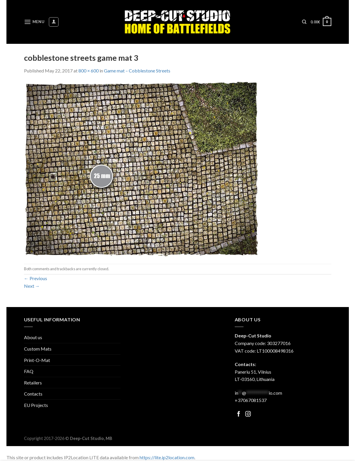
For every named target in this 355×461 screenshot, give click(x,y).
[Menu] (34, 22)
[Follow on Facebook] (238, 414)
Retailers (33, 382)
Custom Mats (38, 348)
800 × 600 (88, 70)
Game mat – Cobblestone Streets (137, 70)
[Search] (304, 21)
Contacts (33, 393)
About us (33, 337)
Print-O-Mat (37, 360)
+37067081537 (251, 400)
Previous (35, 278)
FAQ (28, 371)
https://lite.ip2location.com (167, 457)
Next (32, 286)
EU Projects (36, 405)
